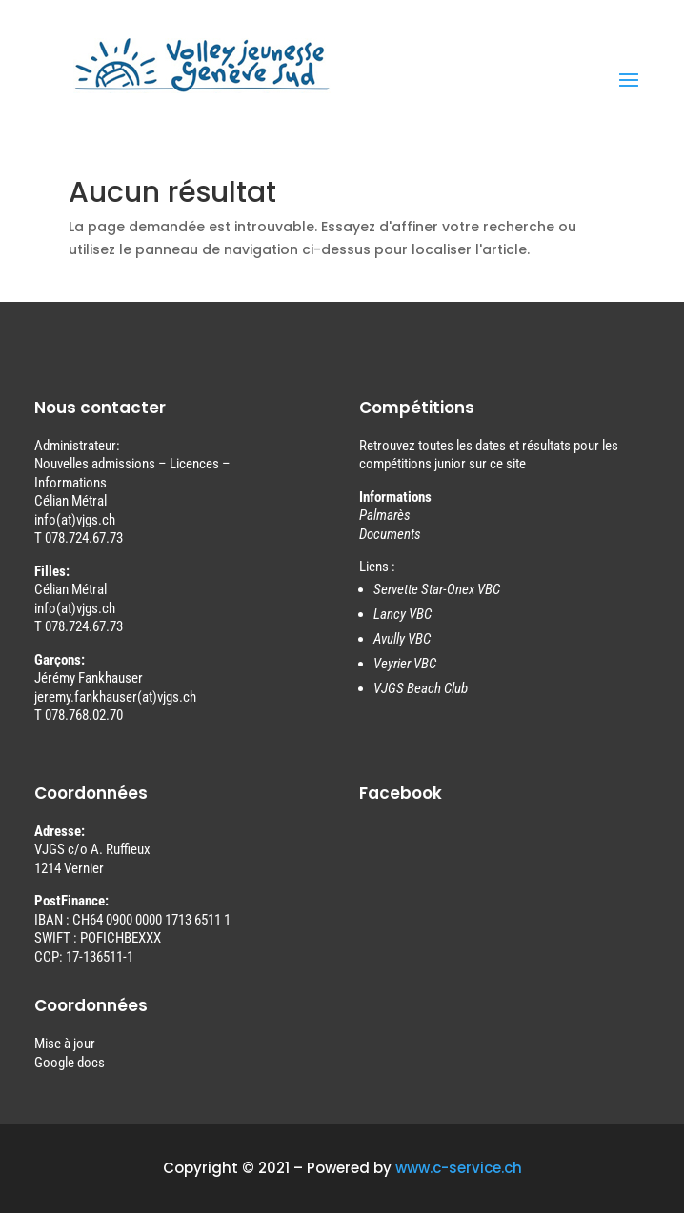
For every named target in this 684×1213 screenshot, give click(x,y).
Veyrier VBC (404, 663)
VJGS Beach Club (420, 688)
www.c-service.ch (458, 1168)
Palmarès (385, 515)
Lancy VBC (402, 614)
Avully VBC (402, 638)
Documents (390, 534)
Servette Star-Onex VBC (436, 589)
